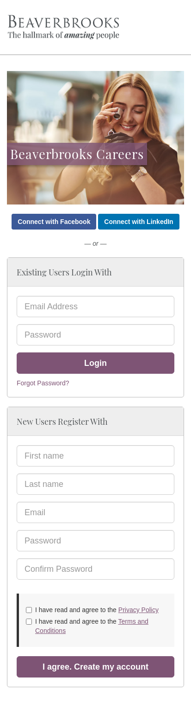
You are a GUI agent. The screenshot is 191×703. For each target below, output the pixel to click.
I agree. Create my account (95, 666)
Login (95, 363)
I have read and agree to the (92, 610)
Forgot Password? (43, 383)
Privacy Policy (138, 610)
